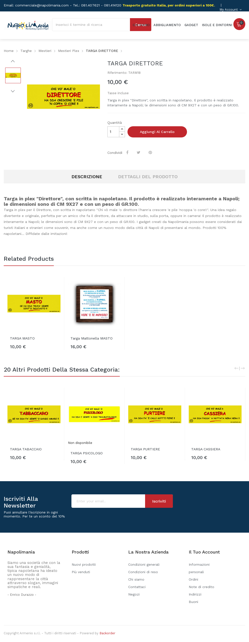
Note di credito (201, 587)
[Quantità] (113, 131)
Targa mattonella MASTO (91, 338)
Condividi (127, 152)
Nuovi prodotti (84, 564)
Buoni (193, 602)
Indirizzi (195, 594)
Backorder (107, 633)
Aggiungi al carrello (157, 132)
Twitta (139, 152)
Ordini (193, 579)
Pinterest (151, 152)
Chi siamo (136, 579)
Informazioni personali (199, 568)
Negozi (134, 594)
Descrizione (86, 176)
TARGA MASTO (22, 338)
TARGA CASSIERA (205, 449)
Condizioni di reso (143, 572)
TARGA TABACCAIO (26, 449)
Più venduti (81, 572)
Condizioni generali (143, 564)
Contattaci (137, 587)
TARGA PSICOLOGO (86, 453)
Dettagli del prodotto (148, 176)
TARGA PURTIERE (145, 449)
